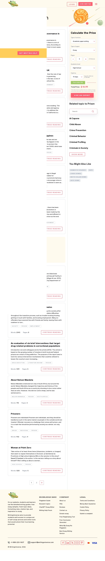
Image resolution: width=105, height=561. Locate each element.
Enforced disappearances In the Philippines (35, 139)
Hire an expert (82, 96)
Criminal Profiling (78, 143)
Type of (75, 47)
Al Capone (75, 119)
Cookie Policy (84, 519)
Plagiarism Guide (44, 512)
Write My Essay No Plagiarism (65, 538)
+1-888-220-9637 (17, 554)
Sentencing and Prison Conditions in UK (32, 72)
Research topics (44, 515)
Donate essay (64, 525)
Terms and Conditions (87, 512)
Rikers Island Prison (22, 274)
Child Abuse (76, 125)
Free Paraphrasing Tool (67, 528)
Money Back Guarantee (88, 515)
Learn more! (20, 261)
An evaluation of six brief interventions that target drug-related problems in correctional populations (35, 352)
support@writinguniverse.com (41, 554)
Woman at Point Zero (22, 458)
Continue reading (51, 61)
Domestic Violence (78, 171)
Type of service (76, 38)
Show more (77, 156)
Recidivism (17, 173)
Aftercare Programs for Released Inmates (34, 312)
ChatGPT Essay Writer (46, 519)
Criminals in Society (80, 149)
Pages (73, 56)
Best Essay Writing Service (65, 544)
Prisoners (16, 424)
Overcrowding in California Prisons (30, 104)
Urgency (73, 74)
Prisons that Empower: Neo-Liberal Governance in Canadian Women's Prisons (34, 36)
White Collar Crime (78, 178)
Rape (91, 171)
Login (68, 4)
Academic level (75, 65)
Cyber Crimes (76, 174)
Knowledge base (48, 509)
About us (62, 512)
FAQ (60, 515)
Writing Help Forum (45, 522)
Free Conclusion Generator (65, 533)
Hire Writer (83, 4)
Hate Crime (75, 181)
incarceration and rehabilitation (28, 208)
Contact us (63, 522)
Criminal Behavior (79, 137)
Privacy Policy (84, 522)
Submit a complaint (86, 525)
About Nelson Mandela (23, 390)
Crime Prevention (78, 131)
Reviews (62, 519)
